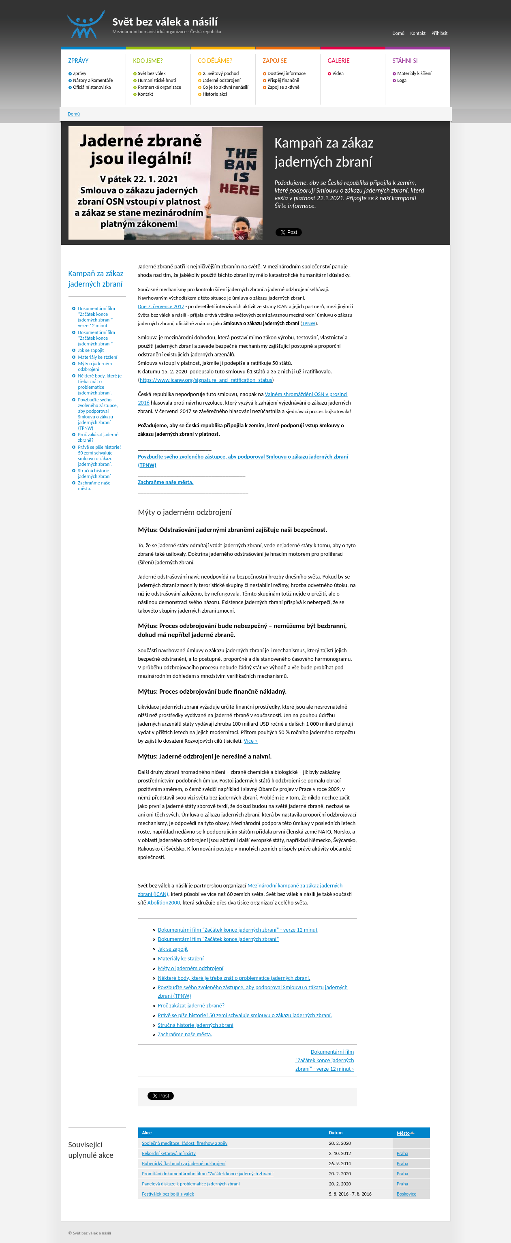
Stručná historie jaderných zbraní (94, 473)
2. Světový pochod (221, 73)
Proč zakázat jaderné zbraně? (191, 1005)
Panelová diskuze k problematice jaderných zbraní (191, 1184)
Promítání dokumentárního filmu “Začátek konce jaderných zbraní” (208, 1174)
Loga (402, 80)
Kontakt (418, 33)
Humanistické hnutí (157, 80)
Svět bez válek (152, 73)
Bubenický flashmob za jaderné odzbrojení (184, 1163)
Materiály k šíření (415, 73)
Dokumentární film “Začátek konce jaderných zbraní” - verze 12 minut (96, 317)
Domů (398, 33)
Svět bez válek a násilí (86, 24)
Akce (147, 1133)
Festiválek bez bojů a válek (168, 1194)
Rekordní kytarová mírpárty (169, 1153)
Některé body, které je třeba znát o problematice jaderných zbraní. (100, 384)
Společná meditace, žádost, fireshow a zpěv (185, 1143)
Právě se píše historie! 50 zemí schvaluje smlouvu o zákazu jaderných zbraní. (99, 455)
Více (249, 740)
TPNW (308, 323)
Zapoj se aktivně (283, 87)
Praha (402, 1153)
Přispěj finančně (283, 80)
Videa (338, 73)
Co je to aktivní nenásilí (225, 87)
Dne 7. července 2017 (161, 306)
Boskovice (406, 1194)
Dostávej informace (287, 73)
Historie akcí (215, 94)
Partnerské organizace (160, 87)
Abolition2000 (164, 902)
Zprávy (79, 73)
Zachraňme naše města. (166, 482)
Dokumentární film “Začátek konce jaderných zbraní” (96, 338)
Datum (336, 1133)
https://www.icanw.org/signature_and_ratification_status (206, 380)
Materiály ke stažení (98, 357)
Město (406, 1133)
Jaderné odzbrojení (222, 80)
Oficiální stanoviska (92, 87)
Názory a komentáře (93, 80)
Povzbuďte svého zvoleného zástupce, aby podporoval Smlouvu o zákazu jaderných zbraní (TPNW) (98, 414)
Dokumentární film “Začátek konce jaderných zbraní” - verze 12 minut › (324, 1060)
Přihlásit (439, 33)
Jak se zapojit (91, 350)
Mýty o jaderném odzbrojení (95, 366)
